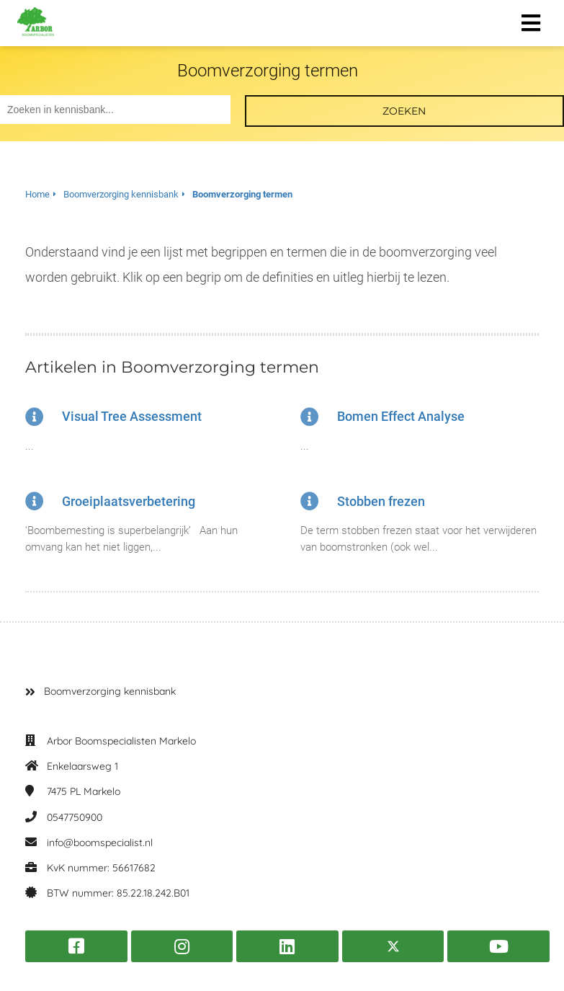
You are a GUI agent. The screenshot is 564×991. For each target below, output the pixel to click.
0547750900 (74, 817)
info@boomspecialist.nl (100, 842)
